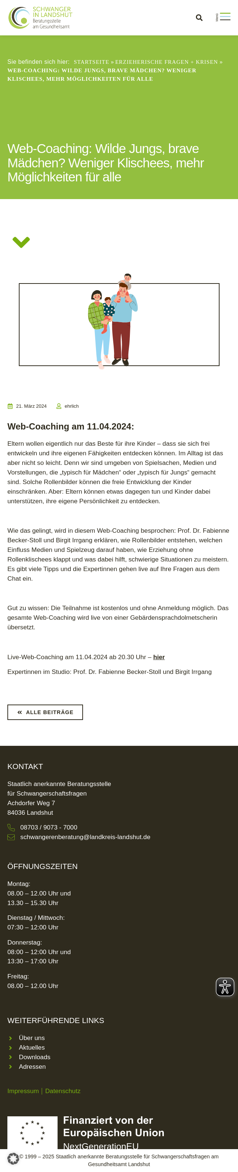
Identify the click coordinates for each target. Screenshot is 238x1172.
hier (159, 657)
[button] (199, 17)
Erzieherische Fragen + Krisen (166, 62)
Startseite (91, 62)
